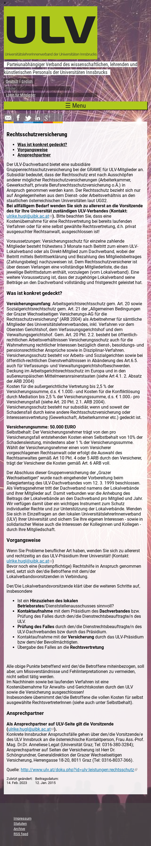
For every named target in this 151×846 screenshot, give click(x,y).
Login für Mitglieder (20, 95)
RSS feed (21, 834)
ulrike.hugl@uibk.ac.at (29, 216)
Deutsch (12, 81)
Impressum (22, 818)
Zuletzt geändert (19, 779)
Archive (19, 829)
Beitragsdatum (46, 779)
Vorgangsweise (32, 149)
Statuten (20, 824)
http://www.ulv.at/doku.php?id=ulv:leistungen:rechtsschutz (79, 769)
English (27, 81)
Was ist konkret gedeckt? (42, 144)
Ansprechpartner (34, 155)
